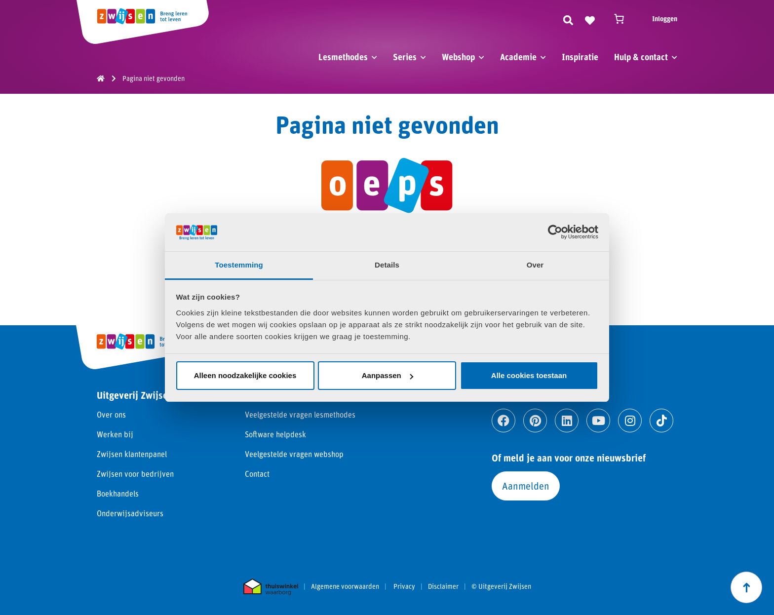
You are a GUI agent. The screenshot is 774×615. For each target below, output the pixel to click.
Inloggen (664, 18)
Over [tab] (535, 265)
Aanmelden (525, 485)
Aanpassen (387, 375)
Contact (257, 473)
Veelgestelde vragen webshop (294, 454)
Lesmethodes (343, 57)
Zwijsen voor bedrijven (135, 473)
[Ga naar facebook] (503, 420)
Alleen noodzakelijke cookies (245, 375)
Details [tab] (387, 265)
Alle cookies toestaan (529, 375)
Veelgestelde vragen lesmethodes (300, 414)
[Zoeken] (568, 18)
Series (405, 57)
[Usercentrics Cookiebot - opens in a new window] (555, 232)
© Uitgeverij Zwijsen (501, 586)
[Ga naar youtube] (598, 420)
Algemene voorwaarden (345, 586)
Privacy (404, 586)
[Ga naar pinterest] (535, 420)
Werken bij (115, 434)
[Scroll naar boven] (746, 587)
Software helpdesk (275, 434)
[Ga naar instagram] (630, 420)
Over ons (111, 414)
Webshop (458, 57)
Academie (518, 57)
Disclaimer (443, 586)
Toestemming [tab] (239, 265)
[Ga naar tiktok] (661, 420)
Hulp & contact (641, 57)
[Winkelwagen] (623, 19)
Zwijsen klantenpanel (132, 454)
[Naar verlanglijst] (590, 18)
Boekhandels (118, 493)
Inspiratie (580, 57)
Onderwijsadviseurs (130, 513)
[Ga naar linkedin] (567, 420)
